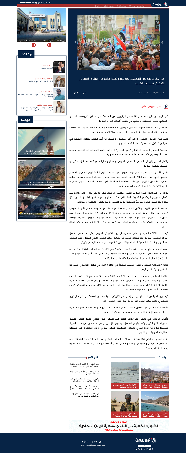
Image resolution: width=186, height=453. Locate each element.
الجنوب (162, 93)
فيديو (25, 120)
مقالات (131, 5)
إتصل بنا (84, 441)
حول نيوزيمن (97, 441)
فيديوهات (121, 5)
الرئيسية (141, 5)
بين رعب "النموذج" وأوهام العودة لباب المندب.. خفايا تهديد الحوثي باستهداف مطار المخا (42, 42)
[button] (162, 42)
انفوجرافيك (109, 5)
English (98, 5)
